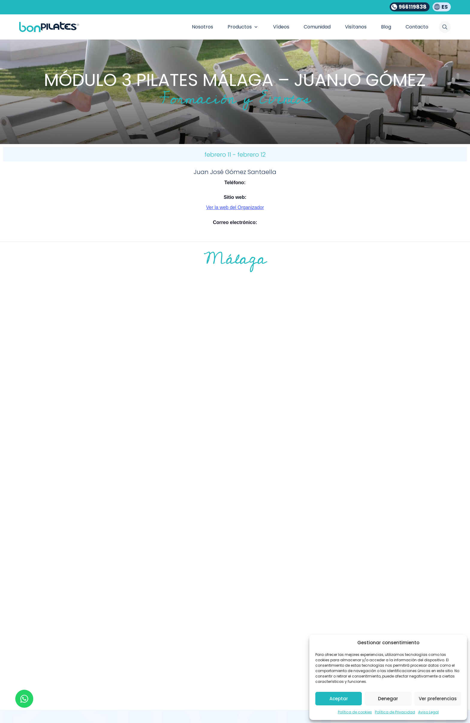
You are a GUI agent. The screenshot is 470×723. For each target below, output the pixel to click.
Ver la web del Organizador (235, 207)
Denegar (388, 698)
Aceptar (338, 698)
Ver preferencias (438, 698)
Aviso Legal (428, 712)
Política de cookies (355, 712)
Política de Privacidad (395, 712)
